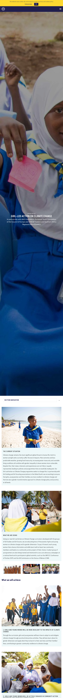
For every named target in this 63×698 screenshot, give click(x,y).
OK (36, 4)
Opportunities (31, 213)
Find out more (28, 4)
